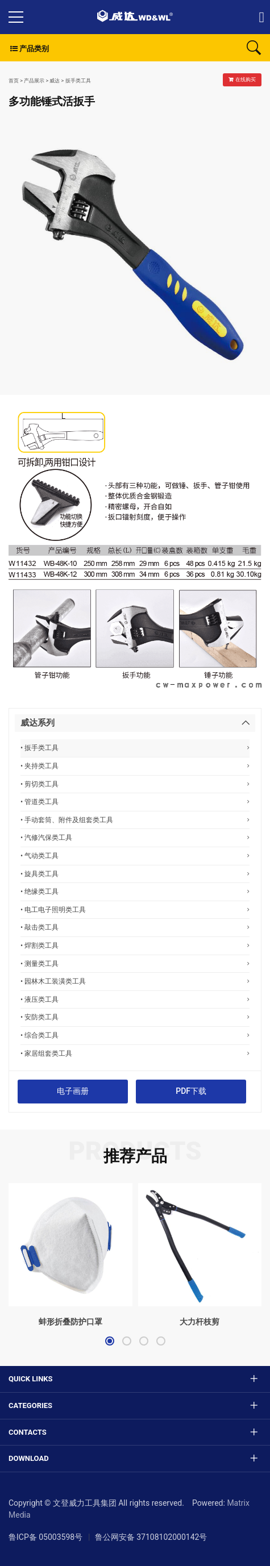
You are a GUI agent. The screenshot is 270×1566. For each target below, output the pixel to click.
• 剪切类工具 (135, 784)
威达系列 (37, 723)
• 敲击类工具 (135, 927)
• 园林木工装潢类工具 (135, 981)
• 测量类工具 (135, 963)
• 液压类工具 (135, 999)
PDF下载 (191, 1091)
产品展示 (34, 81)
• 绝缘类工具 (135, 891)
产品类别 (29, 48)
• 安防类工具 (135, 1017)
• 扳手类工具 (135, 747)
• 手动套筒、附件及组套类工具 (135, 819)
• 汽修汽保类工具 (135, 837)
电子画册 (73, 1091)
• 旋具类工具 (135, 873)
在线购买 (242, 79)
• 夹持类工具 (135, 765)
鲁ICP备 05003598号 (45, 1537)
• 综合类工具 (135, 1035)
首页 (14, 81)
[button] (109, 1341)
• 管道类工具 (135, 801)
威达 (54, 81)
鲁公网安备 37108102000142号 (151, 1537)
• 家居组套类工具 (135, 1053)
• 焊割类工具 (135, 945)
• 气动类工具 (135, 855)
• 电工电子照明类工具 (135, 909)
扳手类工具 (78, 81)
